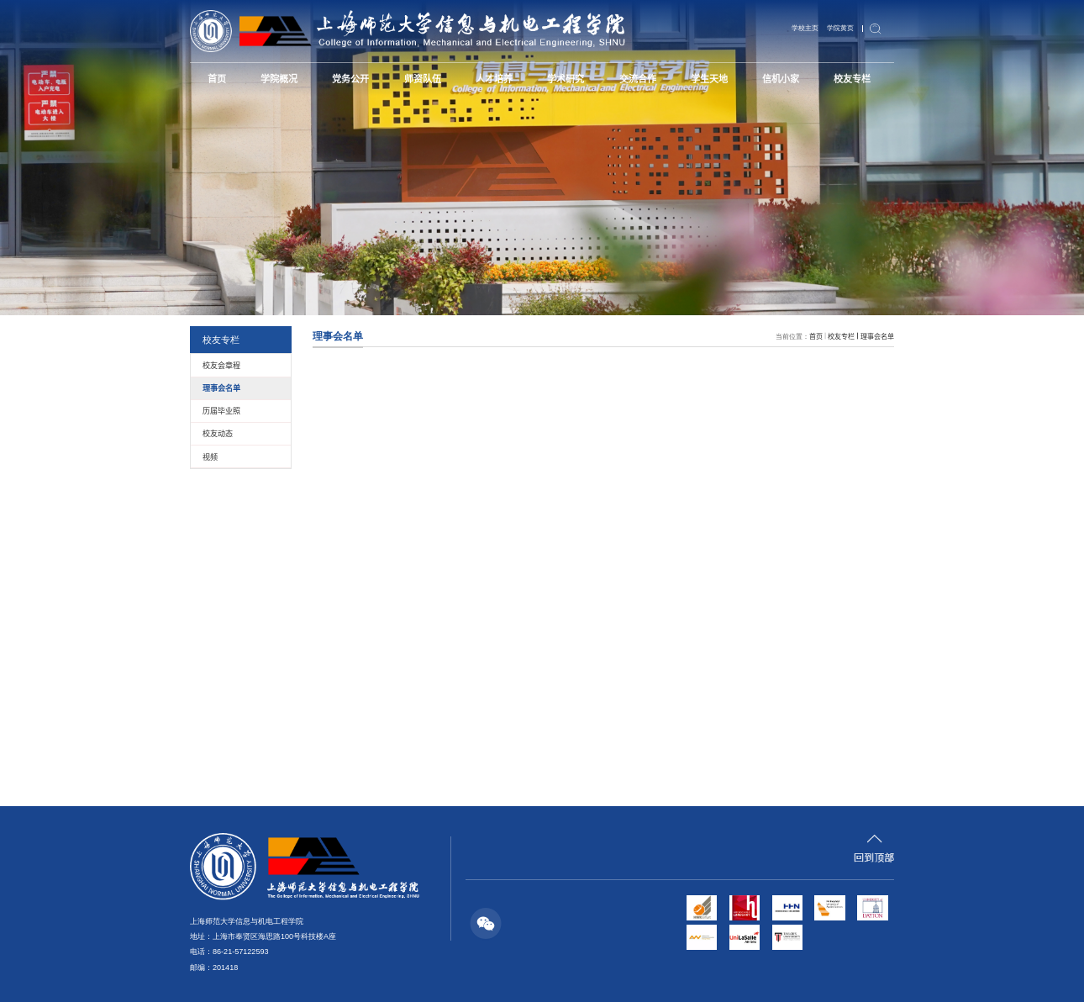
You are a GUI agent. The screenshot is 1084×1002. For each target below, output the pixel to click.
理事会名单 (877, 335)
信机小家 (780, 78)
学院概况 (278, 78)
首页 (217, 78)
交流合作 (637, 78)
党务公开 (350, 78)
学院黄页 (840, 28)
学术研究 (565, 78)
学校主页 (805, 28)
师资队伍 (422, 78)
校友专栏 (852, 78)
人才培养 (494, 78)
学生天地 (709, 78)
